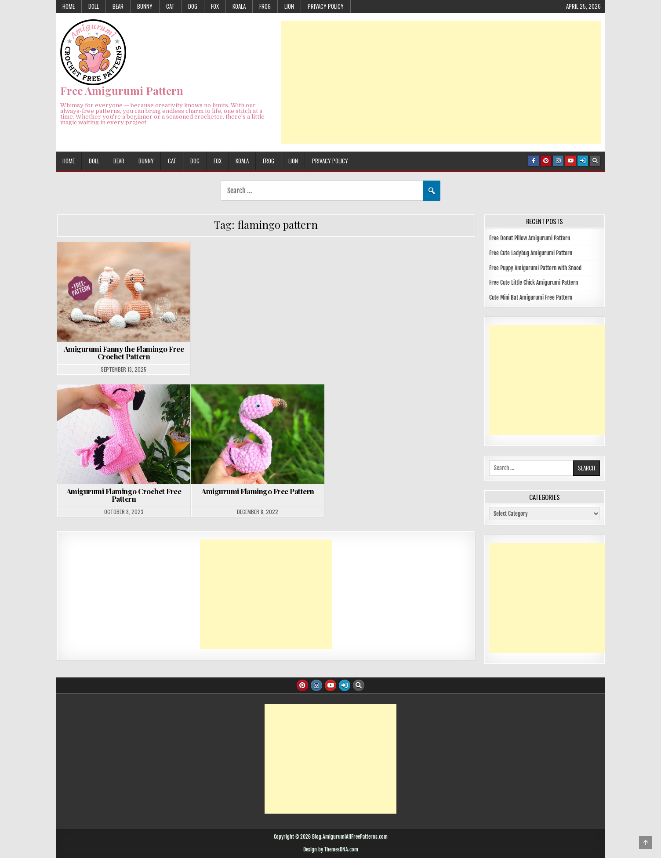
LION (289, 6)
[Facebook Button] (533, 161)
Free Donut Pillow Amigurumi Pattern (529, 238)
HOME (68, 6)
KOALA (239, 6)
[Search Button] (595, 161)
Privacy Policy (326, 6)
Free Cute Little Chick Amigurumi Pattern (533, 282)
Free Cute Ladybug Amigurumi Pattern (530, 253)
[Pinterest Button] (546, 161)
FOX (215, 6)
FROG (265, 6)
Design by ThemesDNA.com (330, 849)
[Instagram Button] (558, 161)
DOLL (93, 6)
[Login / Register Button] (582, 161)
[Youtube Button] (570, 161)
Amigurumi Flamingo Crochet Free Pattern (124, 494)
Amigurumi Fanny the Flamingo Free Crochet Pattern (124, 352)
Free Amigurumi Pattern (121, 90)
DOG (192, 6)
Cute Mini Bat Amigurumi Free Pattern (530, 297)
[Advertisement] (441, 82)
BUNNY (145, 6)
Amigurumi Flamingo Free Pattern (257, 491)
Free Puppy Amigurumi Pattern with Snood (535, 268)
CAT (170, 6)
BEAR (118, 6)
